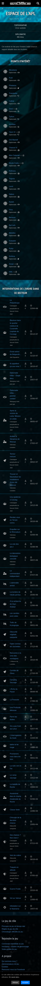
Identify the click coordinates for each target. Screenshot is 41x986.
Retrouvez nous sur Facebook (13, 969)
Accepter (25, 982)
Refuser (15, 982)
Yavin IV (12, 132)
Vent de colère (15, 855)
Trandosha (13, 93)
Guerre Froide (15, 889)
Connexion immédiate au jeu (13, 944)
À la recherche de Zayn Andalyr (15, 604)
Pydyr (11, 248)
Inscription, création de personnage (15, 946)
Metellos (12, 233)
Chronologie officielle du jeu (12, 932)
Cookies (5, 967)
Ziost (11, 109)
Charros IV (13, 148)
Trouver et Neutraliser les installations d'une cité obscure (15, 479)
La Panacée (14, 700)
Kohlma (12, 256)
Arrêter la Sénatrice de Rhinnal (15, 439)
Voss (11, 210)
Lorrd (11, 186)
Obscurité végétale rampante (13, 634)
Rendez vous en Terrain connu (15, 520)
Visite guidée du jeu (9, 949)
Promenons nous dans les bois (15, 756)
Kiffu (10, 272)
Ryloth (11, 202)
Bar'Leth (12, 225)
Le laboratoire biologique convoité (15, 556)
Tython (11, 117)
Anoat (11, 264)
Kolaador (12, 241)
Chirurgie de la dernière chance (15, 820)
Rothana (12, 171)
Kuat (11, 78)
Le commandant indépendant (15, 573)
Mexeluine (13, 70)
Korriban (12, 124)
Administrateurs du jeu (10, 964)
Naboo (11, 194)
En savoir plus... (14, 977)
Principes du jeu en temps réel (13, 926)
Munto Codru (14, 163)
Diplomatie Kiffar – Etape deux (15, 375)
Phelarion (12, 85)
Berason (12, 217)
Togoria (12, 179)
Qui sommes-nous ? (9, 961)
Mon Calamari (14, 155)
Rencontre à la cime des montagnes (15, 655)
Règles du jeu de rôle (10, 929)
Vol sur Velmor (15, 898)
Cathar (11, 101)
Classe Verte (15, 810)
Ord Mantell (13, 140)
